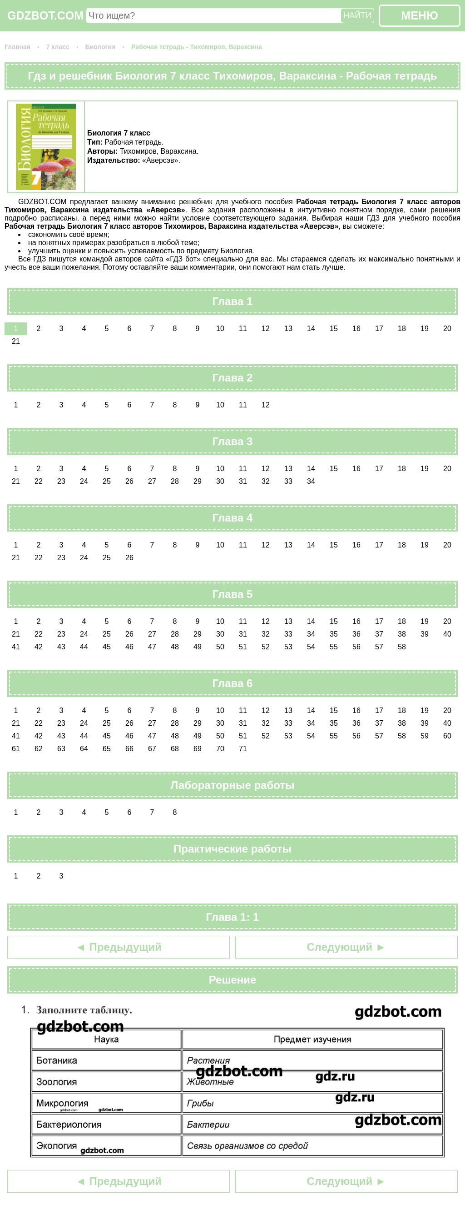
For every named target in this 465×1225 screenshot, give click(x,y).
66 (129, 749)
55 (334, 647)
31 (243, 481)
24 (84, 481)
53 (288, 647)
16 (356, 328)
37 (379, 634)
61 (16, 749)
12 (266, 328)
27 (152, 481)
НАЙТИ (357, 15)
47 (152, 647)
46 (129, 647)
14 (311, 328)
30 (220, 481)
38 (402, 634)
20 (447, 328)
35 (334, 634)
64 (84, 749)
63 (61, 749)
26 (129, 481)
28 (175, 481)
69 (197, 749)
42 (39, 647)
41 (16, 647)
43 (61, 647)
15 (334, 328)
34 (311, 481)
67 (152, 749)
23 (61, 481)
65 (107, 749)
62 (39, 749)
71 (243, 749)
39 (424, 634)
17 (379, 328)
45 (107, 647)
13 (288, 328)
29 (197, 481)
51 (243, 647)
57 (379, 647)
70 (220, 749)
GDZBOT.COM (45, 15)
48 (175, 647)
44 (84, 647)
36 (356, 634)
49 (197, 647)
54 (311, 647)
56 (356, 647)
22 (39, 481)
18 (402, 328)
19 (424, 328)
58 (402, 647)
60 (447, 736)
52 (266, 647)
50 (220, 647)
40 (447, 634)
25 (107, 481)
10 (220, 328)
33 (288, 481)
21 (16, 341)
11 (243, 328)
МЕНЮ (419, 15)
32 (266, 481)
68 (175, 749)
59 (424, 736)
